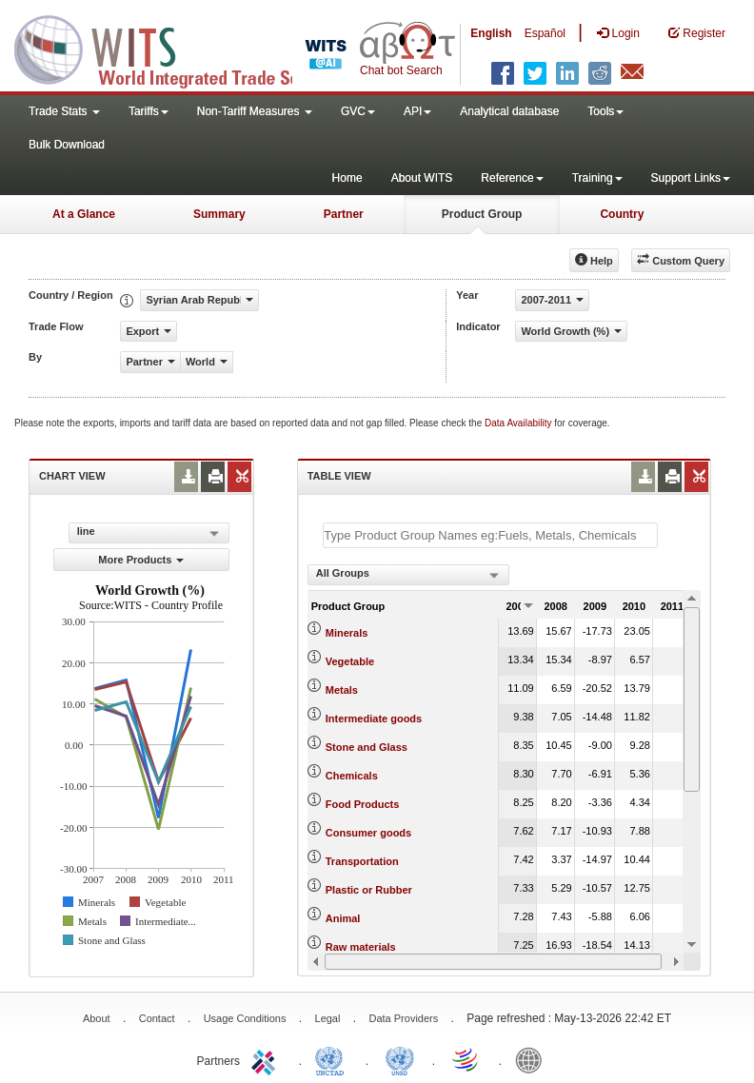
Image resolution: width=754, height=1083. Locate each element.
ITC (267, 1059)
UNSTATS (400, 1059)
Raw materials (361, 947)
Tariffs (149, 111)
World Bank (533, 1059)
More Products (141, 559)
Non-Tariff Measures (254, 111)
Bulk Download (67, 144)
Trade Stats (64, 111)
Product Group (482, 214)
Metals (342, 690)
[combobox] (408, 574)
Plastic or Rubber (369, 890)
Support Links (690, 178)
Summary (219, 214)
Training (597, 178)
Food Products (363, 804)
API (417, 111)
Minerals (347, 633)
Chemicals (352, 775)
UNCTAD (333, 1059)
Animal (343, 918)
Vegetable (350, 661)
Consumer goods (368, 832)
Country (622, 214)
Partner (344, 214)
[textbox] (490, 535)
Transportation (362, 861)
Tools (605, 111)
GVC (358, 111)
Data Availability (519, 423)
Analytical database (509, 111)
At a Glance (83, 214)
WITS (190, 47)
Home (347, 178)
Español (545, 33)
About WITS (422, 178)
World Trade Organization (466, 1059)
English (490, 33)
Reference (512, 178)
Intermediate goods (374, 718)
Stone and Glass (366, 747)
